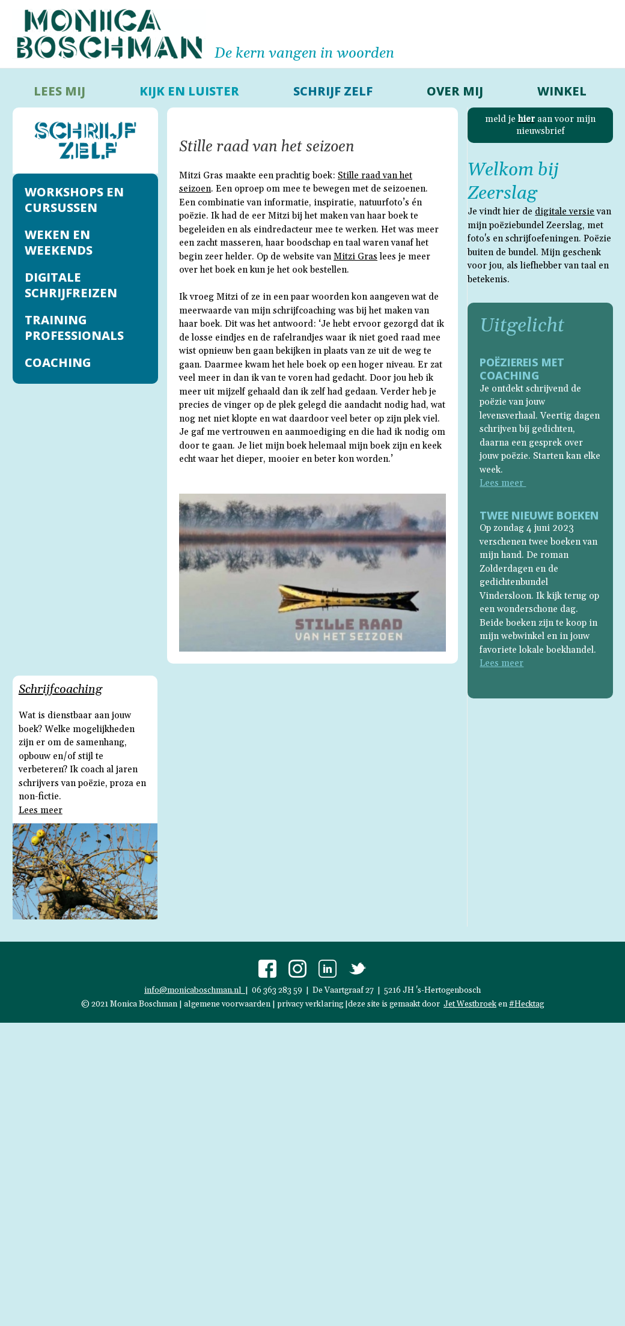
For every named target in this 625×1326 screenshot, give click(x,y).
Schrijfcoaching (60, 689)
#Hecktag (526, 1004)
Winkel (562, 91)
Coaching (58, 362)
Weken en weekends (59, 242)
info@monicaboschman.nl (194, 990)
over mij (455, 91)
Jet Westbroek (470, 1004)
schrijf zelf (333, 91)
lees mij (59, 91)
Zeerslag (502, 193)
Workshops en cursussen (74, 200)
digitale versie (564, 211)
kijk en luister (189, 91)
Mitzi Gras (355, 256)
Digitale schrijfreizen (71, 285)
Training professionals (74, 328)
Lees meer (40, 810)
